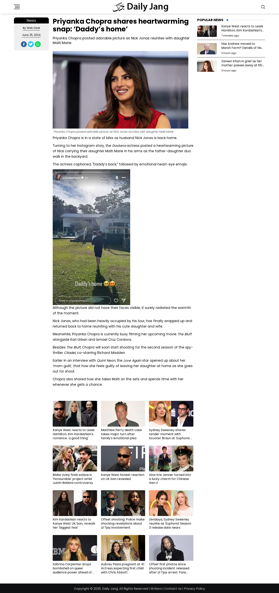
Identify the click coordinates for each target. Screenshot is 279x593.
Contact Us (173, 588)
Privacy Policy (194, 588)
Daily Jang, (110, 588)
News (31, 20)
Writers (156, 588)
